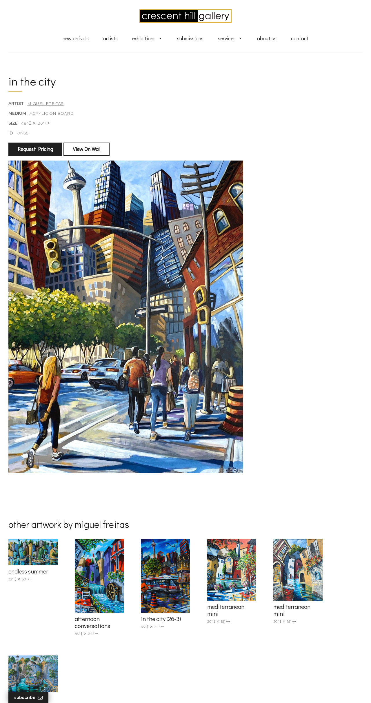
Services (230, 38)
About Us (267, 38)
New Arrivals (76, 38)
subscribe (304, 628)
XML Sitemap (208, 666)
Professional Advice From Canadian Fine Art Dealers (230, 638)
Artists (110, 38)
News (200, 657)
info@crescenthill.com (123, 610)
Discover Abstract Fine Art (220, 627)
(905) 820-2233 (116, 602)
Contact (300, 38)
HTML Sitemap (209, 674)
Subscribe (28, 697)
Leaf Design (217, 691)
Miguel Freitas (46, 104)
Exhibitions (147, 38)
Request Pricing (35, 149)
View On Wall (87, 149)
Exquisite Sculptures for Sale (222, 619)
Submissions (190, 38)
